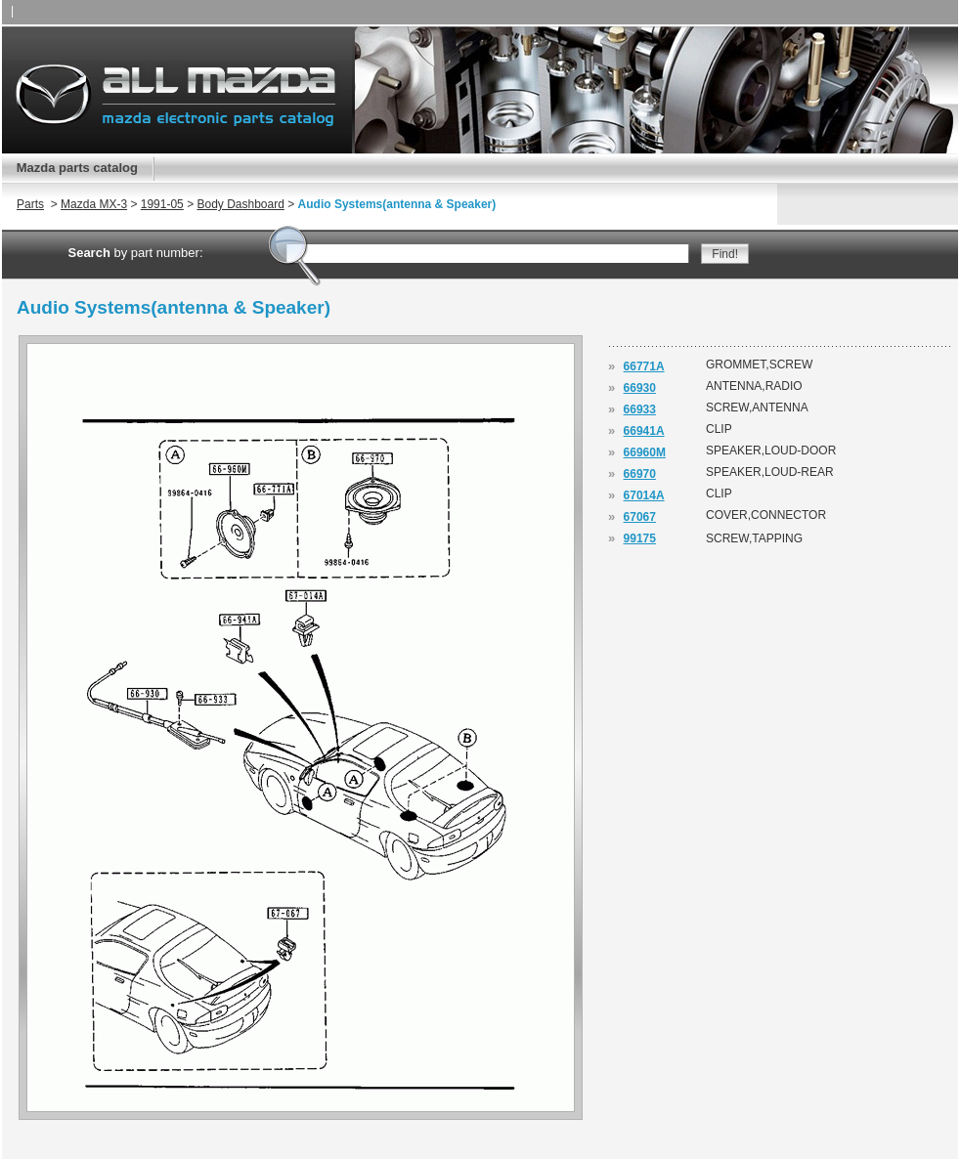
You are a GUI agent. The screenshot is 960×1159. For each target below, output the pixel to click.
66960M (645, 452)
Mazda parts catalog (77, 167)
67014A (644, 495)
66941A (644, 431)
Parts (30, 204)
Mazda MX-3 (94, 204)
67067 (640, 517)
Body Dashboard (240, 204)
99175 (640, 538)
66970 (640, 474)
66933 (640, 409)
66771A (644, 366)
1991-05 (162, 204)
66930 (640, 388)
